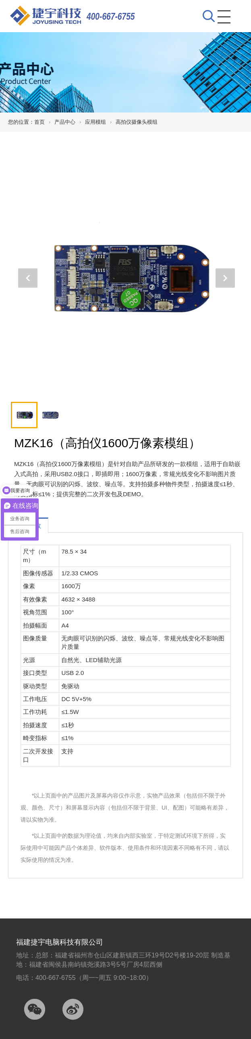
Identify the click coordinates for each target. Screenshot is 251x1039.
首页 (39, 122)
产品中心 (64, 122)
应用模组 (95, 122)
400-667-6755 (111, 16)
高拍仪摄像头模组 (137, 122)
